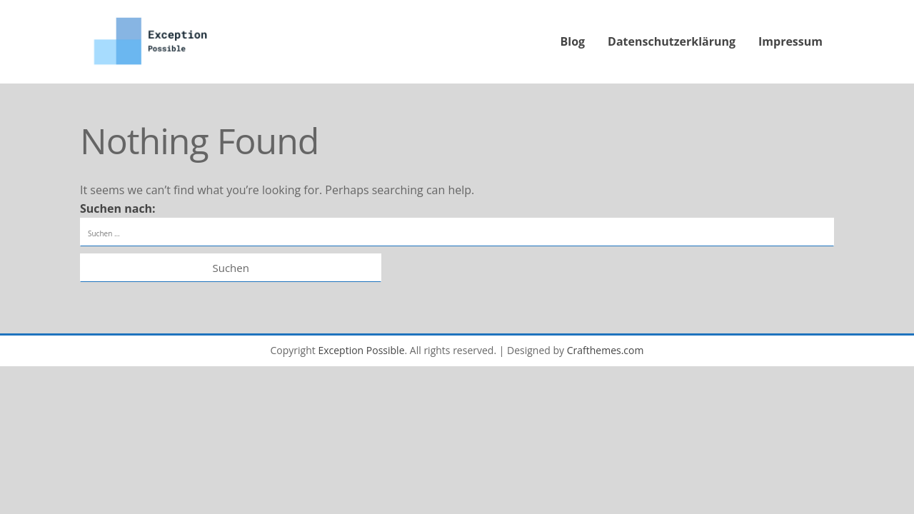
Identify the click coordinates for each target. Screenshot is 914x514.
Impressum (790, 41)
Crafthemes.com (605, 350)
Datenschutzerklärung (671, 41)
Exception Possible (361, 350)
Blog (573, 41)
